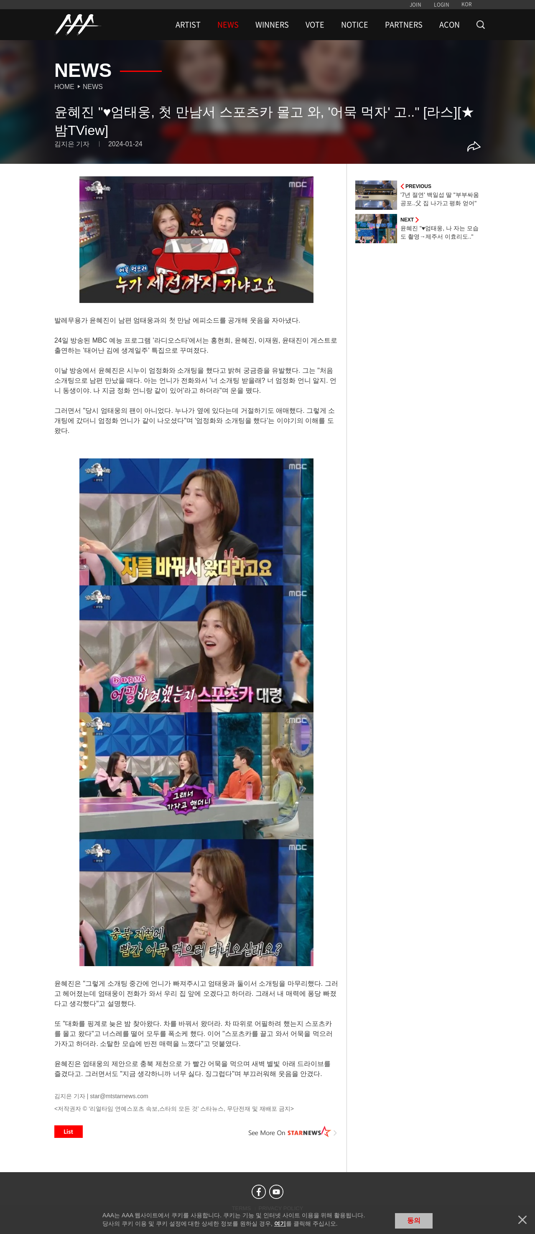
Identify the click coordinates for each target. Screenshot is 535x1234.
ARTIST (188, 24)
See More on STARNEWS (293, 1131)
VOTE (315, 24)
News (93, 86)
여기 (280, 1223)
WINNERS (272, 24)
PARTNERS (404, 24)
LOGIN (441, 4)
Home (64, 86)
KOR (466, 4)
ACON (449, 24)
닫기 (522, 1220)
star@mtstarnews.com (119, 1096)
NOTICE (354, 24)
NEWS (228, 24)
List (68, 1131)
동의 (413, 1220)
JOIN (415, 4)
